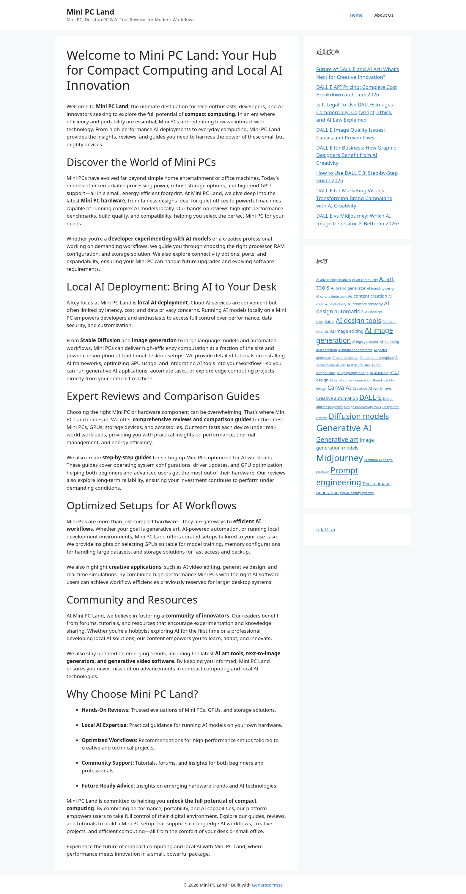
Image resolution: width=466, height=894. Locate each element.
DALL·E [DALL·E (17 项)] (370, 397)
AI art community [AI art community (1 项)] (365, 280)
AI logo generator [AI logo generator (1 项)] (365, 342)
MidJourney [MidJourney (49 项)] (339, 458)
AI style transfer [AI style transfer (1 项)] (358, 365)
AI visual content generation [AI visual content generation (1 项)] (351, 380)
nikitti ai (325, 529)
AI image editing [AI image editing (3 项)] (346, 331)
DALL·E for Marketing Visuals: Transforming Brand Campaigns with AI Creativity (354, 198)
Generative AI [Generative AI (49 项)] (343, 428)
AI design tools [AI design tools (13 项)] (358, 320)
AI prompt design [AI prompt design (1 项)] (345, 358)
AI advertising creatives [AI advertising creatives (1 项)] (333, 280)
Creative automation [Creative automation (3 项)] (337, 398)
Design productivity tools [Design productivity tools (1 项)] (362, 407)
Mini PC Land (90, 12)
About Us (383, 15)
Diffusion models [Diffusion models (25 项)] (359, 416)
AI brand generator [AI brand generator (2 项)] (348, 288)
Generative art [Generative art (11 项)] (337, 439)
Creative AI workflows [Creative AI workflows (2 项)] (372, 388)
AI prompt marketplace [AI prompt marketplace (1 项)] (377, 358)
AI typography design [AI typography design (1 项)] (353, 373)
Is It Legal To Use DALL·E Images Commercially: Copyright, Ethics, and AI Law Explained (354, 112)
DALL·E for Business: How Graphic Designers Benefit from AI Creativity (356, 155)
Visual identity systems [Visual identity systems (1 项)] (357, 493)
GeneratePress (267, 885)
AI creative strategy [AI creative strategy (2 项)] (365, 304)
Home (356, 15)
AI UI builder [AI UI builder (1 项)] (379, 373)
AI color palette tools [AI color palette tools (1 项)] (331, 296)
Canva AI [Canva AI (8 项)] (339, 388)
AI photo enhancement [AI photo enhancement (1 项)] (355, 350)
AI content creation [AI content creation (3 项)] (367, 296)
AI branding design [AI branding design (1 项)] (381, 288)
